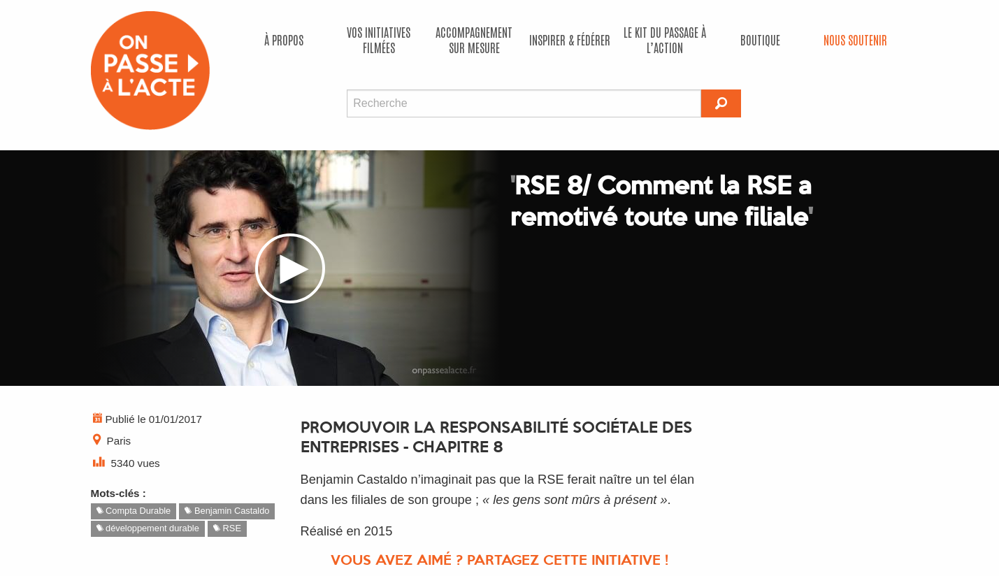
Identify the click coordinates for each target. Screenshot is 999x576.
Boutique (760, 39)
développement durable (147, 528)
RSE (227, 528)
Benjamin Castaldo (227, 510)
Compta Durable (133, 510)
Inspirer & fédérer (569, 39)
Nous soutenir (855, 39)
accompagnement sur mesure (474, 39)
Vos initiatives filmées (378, 39)
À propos (283, 39)
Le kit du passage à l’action (665, 39)
